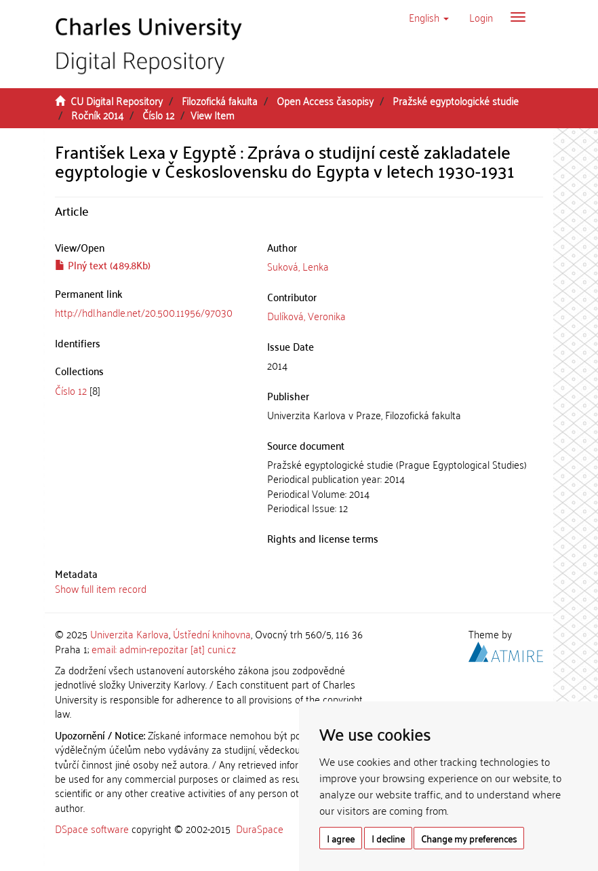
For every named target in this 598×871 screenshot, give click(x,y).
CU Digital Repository (117, 100)
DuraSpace (259, 828)
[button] (429, 17)
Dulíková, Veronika (306, 315)
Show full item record (100, 588)
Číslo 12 (158, 114)
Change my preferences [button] (469, 838)
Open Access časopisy (325, 100)
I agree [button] (341, 838)
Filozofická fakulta (220, 100)
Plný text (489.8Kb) (103, 264)
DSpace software (92, 828)
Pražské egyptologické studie (456, 100)
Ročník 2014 (97, 114)
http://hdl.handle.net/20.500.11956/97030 (144, 312)
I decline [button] (388, 838)
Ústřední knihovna (212, 633)
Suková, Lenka (298, 265)
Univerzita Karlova (129, 633)
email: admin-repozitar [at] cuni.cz (164, 648)
